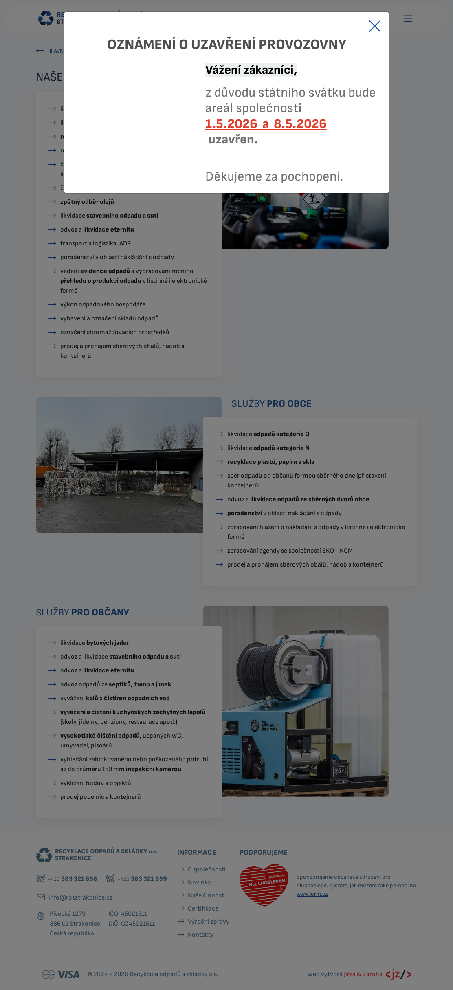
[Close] (374, 26)
